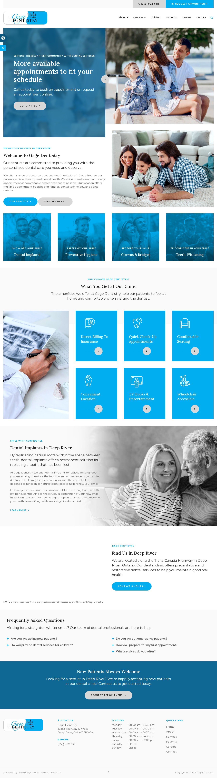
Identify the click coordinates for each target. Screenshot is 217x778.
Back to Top (56, 772)
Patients (171, 17)
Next (105, 79)
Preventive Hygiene (81, 254)
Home (170, 726)
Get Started (28, 106)
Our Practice (19, 201)
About (122, 17)
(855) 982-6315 (150, 4)
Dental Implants (27, 254)
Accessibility (25, 772)
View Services (54, 201)
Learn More (85, 351)
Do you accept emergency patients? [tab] (141, 638)
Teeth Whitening (190, 254)
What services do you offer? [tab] (136, 651)
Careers (186, 17)
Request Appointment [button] (191, 4)
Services (138, 17)
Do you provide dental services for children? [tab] (42, 645)
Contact (201, 17)
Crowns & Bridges (135, 254)
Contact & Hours (130, 586)
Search (35, 772)
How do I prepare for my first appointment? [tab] (146, 645)
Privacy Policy (10, 772)
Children (156, 17)
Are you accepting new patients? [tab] (34, 638)
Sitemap (45, 772)
